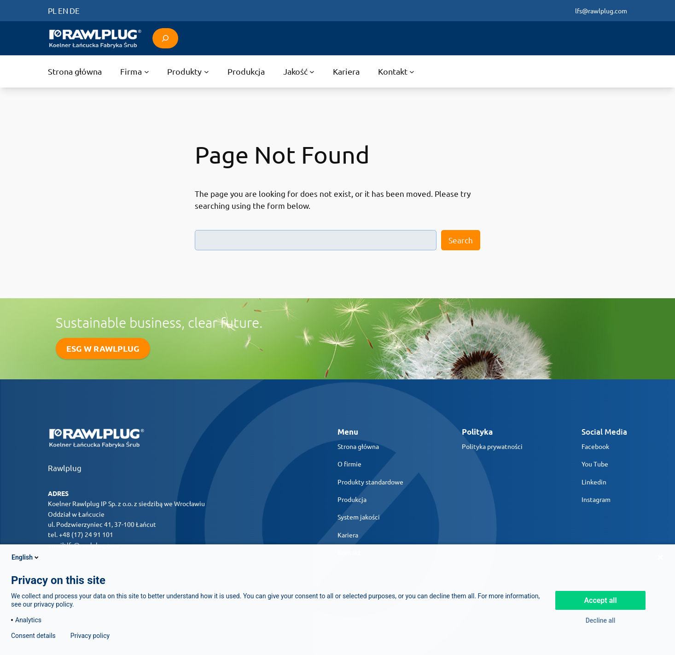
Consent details (33, 635)
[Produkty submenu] (188, 71)
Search (460, 240)
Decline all (601, 620)
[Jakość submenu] (298, 71)
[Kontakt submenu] (396, 71)
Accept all (600, 600)
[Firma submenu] (134, 71)
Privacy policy (90, 635)
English (26, 557)
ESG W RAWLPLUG (103, 348)
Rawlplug (64, 467)
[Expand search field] (165, 38)
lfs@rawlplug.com (601, 10)
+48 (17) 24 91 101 (86, 534)
